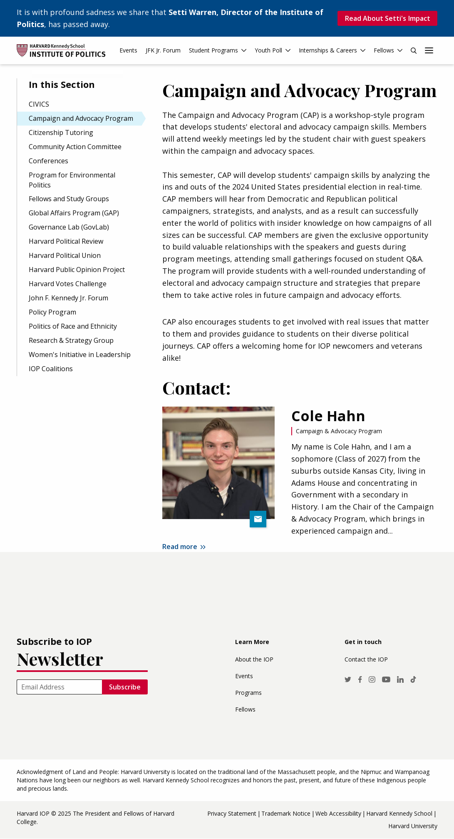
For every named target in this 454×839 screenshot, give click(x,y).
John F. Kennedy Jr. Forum (68, 297)
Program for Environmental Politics (72, 180)
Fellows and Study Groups (69, 198)
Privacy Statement (231, 813)
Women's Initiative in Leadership (80, 354)
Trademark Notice (285, 813)
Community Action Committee (75, 146)
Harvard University (412, 826)
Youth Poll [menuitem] (268, 50)
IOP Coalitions (51, 368)
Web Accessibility (338, 813)
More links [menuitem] (429, 50)
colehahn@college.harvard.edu (258, 519)
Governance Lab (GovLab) (69, 227)
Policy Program (52, 312)
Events (244, 676)
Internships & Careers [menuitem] (328, 50)
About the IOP (254, 659)
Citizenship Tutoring (61, 132)
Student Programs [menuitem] (213, 50)
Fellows (245, 709)
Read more (179, 546)
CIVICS (39, 104)
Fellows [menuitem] (384, 50)
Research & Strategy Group (71, 340)
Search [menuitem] (414, 50)
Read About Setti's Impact (387, 18)
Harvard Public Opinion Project (77, 269)
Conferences (48, 160)
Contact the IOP (366, 659)
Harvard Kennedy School (399, 813)
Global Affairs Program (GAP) (74, 212)
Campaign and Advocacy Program (81, 118)
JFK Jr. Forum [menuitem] (163, 50)
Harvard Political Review (66, 241)
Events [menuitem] (128, 50)
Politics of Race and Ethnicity (73, 326)
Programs (248, 693)
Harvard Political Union (65, 255)
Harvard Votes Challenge (68, 283)
